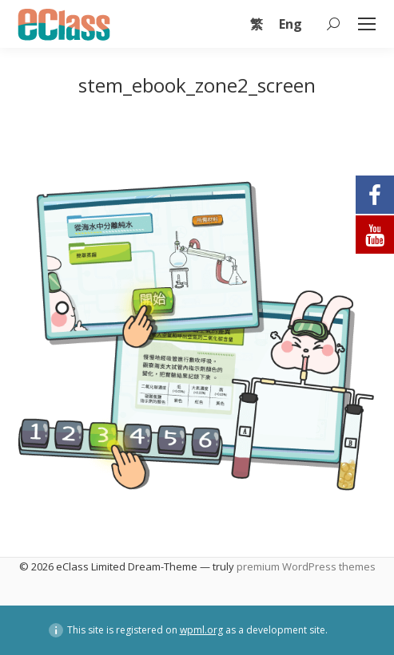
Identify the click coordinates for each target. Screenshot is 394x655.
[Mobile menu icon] (367, 24)
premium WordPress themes (306, 566)
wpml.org (201, 630)
